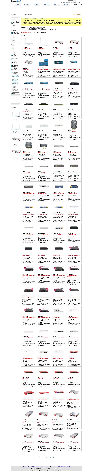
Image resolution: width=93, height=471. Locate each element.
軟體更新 (14, 86)
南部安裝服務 (15, 80)
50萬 (13, 49)
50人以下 (14, 25)
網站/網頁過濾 (14, 69)
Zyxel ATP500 (16, 158)
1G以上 (14, 41)
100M (14, 37)
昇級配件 (14, 87)
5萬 (13, 45)
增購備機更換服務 (16, 92)
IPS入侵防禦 (14, 62)
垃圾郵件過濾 (14, 30)
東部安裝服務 (15, 82)
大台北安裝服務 (16, 75)
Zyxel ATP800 (16, 145)
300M (14, 38)
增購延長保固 (15, 89)
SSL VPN (13, 59)
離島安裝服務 (15, 83)
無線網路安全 (14, 68)
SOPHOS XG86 (15, 132)
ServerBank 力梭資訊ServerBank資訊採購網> (29, 18)
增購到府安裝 (15, 73)
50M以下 (14, 36)
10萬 (13, 47)
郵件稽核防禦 (14, 55)
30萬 (13, 48)
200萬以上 (14, 52)
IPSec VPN (14, 61)
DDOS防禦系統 (15, 66)
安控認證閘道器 (15, 65)
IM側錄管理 (14, 54)
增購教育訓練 (15, 90)
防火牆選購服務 (15, 72)
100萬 (14, 51)
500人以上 (14, 29)
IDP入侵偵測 (14, 63)
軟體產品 (13, 93)
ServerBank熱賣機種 (16, 21)
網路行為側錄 (14, 58)
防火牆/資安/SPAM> (40, 18)
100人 (14, 26)
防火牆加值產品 (15, 32)
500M (14, 40)
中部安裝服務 (15, 79)
